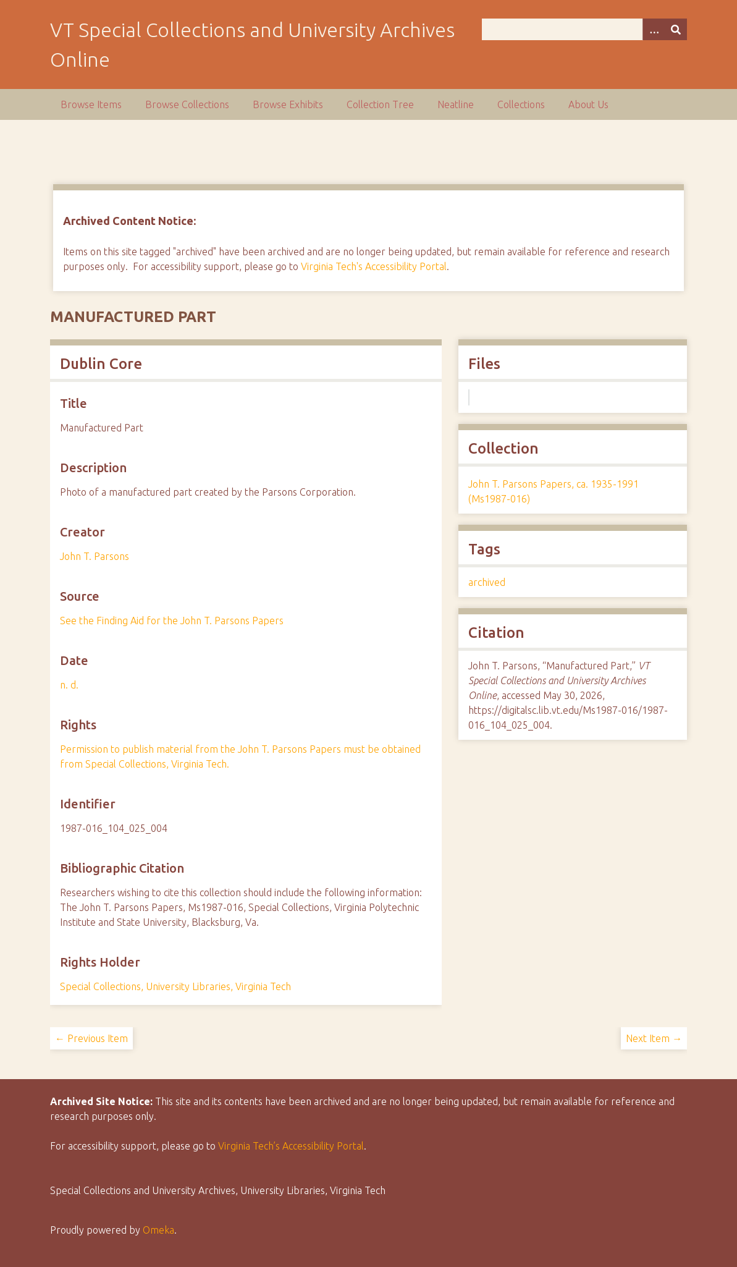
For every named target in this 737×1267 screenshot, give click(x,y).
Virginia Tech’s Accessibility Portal (291, 1145)
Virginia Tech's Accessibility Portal (374, 266)
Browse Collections (187, 104)
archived (486, 582)
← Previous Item (91, 1038)
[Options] (653, 29)
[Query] (584, 29)
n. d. (69, 684)
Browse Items (91, 104)
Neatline (455, 104)
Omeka (158, 1229)
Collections (521, 104)
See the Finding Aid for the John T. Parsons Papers (172, 620)
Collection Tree (380, 104)
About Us (588, 104)
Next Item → (654, 1038)
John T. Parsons (94, 556)
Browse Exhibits (288, 104)
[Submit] (676, 29)
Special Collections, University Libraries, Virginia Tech (175, 986)
